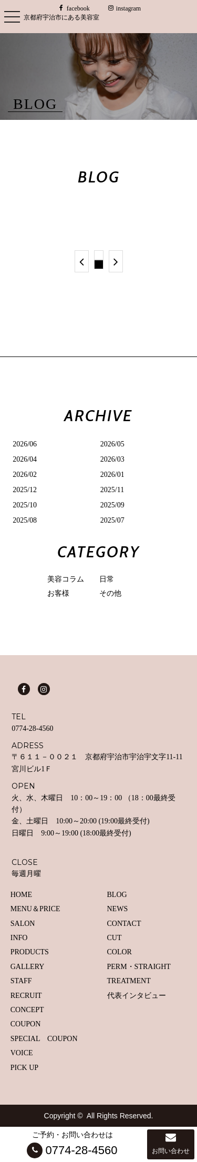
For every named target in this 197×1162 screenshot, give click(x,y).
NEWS (117, 909)
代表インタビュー (136, 996)
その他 (110, 593)
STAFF (21, 981)
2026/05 (112, 444)
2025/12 (25, 490)
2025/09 (112, 505)
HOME (21, 895)
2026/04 (25, 459)
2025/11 (112, 490)
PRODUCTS (30, 952)
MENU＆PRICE (35, 909)
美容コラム (65, 579)
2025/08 (25, 520)
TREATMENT (129, 981)
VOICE (22, 1053)
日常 (106, 579)
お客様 (58, 593)
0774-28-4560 (32, 728)
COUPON (26, 1024)
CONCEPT (27, 1010)
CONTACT (124, 923)
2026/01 (112, 474)
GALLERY (28, 967)
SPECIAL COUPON (44, 1039)
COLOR (119, 952)
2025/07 (112, 520)
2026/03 (112, 459)
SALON (23, 923)
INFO (19, 938)
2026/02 (25, 474)
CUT (114, 938)
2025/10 (25, 505)
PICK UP (24, 1068)
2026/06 (25, 444)
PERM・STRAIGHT (139, 967)
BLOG (117, 895)
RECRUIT (26, 996)
